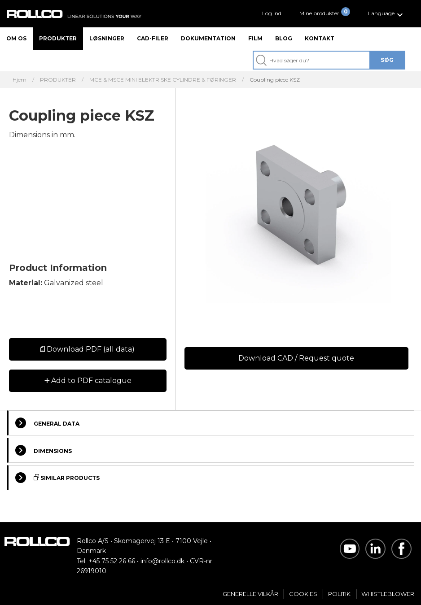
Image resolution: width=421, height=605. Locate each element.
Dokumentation (208, 38)
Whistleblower (387, 593)
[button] (386, 13)
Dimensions (43, 450)
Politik (339, 593)
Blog (283, 38)
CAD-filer (152, 38)
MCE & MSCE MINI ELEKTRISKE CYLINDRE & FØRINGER (162, 80)
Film (255, 38)
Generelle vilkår (250, 593)
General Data (47, 423)
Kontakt (319, 38)
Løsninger (106, 38)
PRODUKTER (58, 80)
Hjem (19, 80)
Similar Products (57, 477)
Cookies (303, 593)
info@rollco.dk (162, 561)
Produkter (58, 38)
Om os (16, 38)
